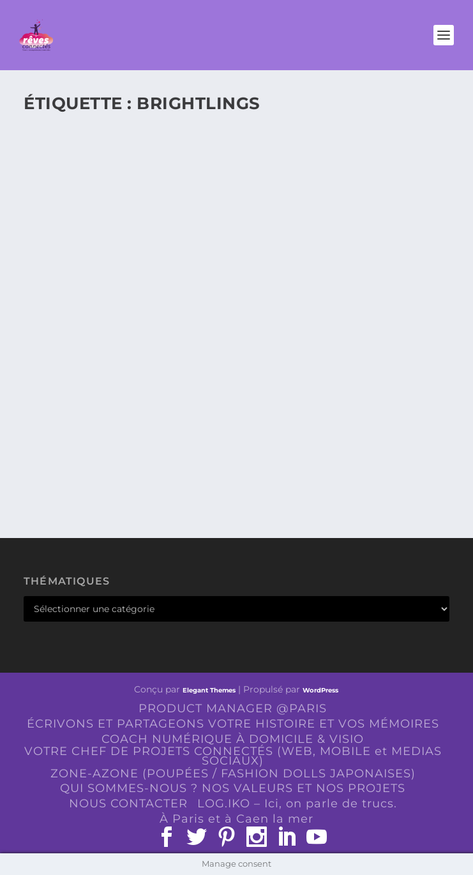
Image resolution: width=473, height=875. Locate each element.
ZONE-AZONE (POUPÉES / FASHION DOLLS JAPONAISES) (233, 774)
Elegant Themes (209, 690)
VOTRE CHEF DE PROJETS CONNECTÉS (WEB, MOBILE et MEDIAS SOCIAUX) (233, 756)
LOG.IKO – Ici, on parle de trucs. (297, 803)
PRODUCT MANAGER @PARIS (233, 708)
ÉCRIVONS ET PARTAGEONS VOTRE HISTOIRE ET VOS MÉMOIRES (233, 724)
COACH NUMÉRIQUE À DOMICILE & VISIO (232, 739)
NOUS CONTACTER (128, 803)
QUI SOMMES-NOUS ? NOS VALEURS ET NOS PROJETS (232, 788)
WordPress (320, 690)
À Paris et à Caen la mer (236, 819)
